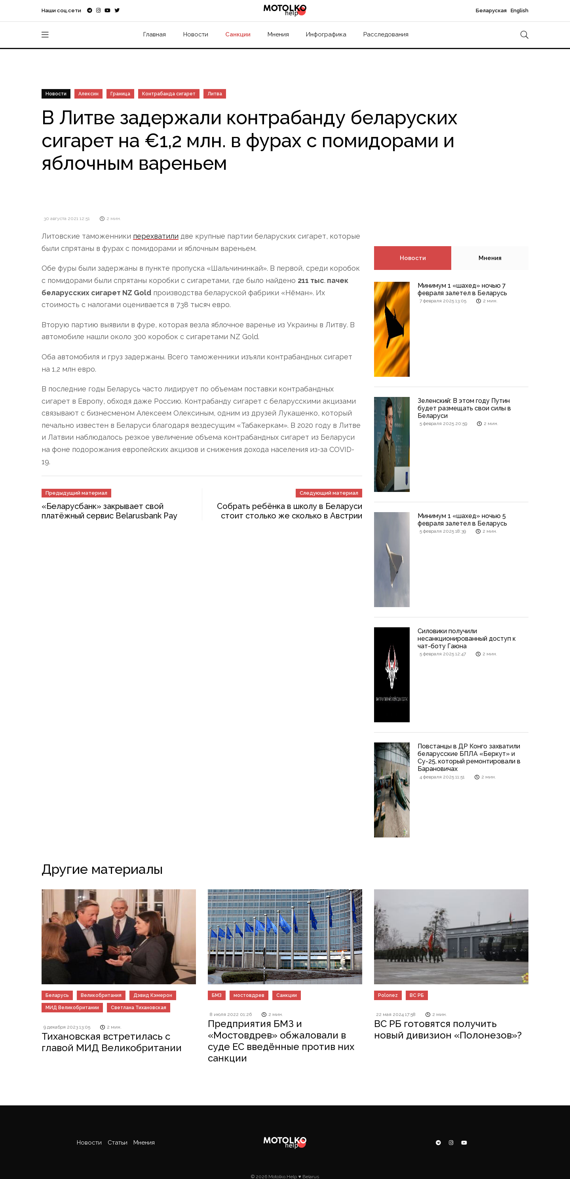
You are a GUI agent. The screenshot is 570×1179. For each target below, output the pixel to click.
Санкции (238, 34)
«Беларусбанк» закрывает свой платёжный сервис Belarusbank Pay (109, 510)
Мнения (278, 34)
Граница (120, 94)
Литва (214, 94)
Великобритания (101, 995)
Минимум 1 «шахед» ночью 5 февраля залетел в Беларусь (462, 519)
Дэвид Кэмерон (152, 995)
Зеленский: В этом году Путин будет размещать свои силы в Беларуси (464, 408)
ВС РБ (417, 995)
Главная (154, 34)
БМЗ (217, 995)
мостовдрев (249, 995)
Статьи (117, 1142)
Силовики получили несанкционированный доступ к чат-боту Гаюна (467, 638)
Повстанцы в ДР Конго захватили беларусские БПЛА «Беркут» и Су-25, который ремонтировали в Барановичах (469, 757)
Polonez (388, 995)
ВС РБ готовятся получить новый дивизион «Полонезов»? (448, 1029)
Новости (195, 34)
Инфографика (326, 34)
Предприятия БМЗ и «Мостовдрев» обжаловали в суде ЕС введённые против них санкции (281, 1040)
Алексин (88, 94)
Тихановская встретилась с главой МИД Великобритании (112, 1042)
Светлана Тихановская (138, 1007)
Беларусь (57, 995)
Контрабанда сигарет (169, 94)
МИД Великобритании (72, 1007)
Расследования (385, 34)
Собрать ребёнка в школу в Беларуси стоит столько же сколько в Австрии (289, 510)
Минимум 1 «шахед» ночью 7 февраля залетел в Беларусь (462, 289)
